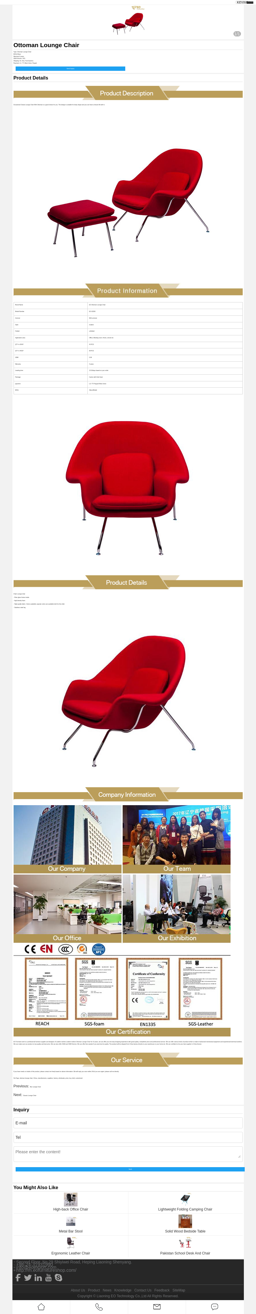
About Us (78, 1290)
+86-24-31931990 (34, 1265)
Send (130, 1169)
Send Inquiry (70, 68)
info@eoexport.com (36, 1267)
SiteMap (178, 1290)
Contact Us (142, 1290)
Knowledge (122, 1290)
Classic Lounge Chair (29, 1095)
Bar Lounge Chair (35, 1087)
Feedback (162, 1290)
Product (94, 1290)
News (107, 1290)
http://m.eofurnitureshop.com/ (46, 1270)
